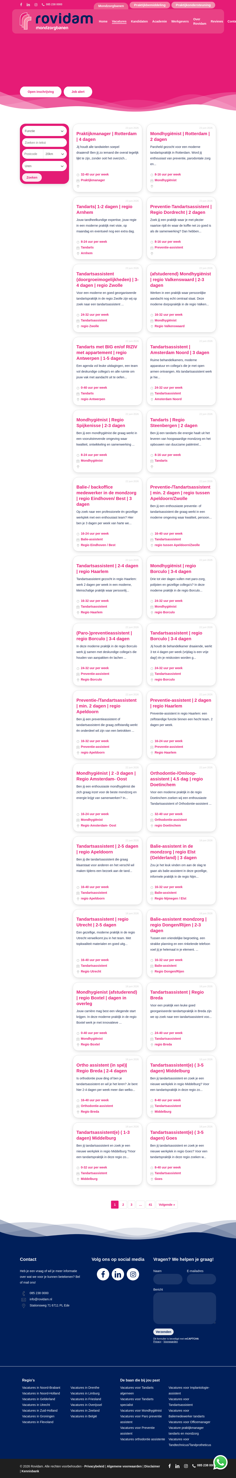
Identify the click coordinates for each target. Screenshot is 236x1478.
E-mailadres (201, 1276)
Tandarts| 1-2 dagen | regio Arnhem (104, 209)
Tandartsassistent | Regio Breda (177, 995)
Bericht (184, 1307)
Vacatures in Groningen (38, 1416)
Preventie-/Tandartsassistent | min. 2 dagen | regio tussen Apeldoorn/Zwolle (180, 493)
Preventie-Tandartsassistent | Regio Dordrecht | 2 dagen (181, 209)
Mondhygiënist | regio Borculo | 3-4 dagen (173, 568)
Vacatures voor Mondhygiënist (141, 1410)
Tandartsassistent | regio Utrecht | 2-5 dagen (102, 922)
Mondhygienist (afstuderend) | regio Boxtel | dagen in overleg (106, 998)
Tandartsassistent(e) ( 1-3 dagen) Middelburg (103, 1135)
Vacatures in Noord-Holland (41, 1393)
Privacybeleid (94, 1466)
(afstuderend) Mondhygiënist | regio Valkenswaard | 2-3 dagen (180, 279)
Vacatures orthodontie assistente (142, 1439)
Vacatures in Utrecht (36, 1405)
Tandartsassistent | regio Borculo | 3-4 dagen (176, 636)
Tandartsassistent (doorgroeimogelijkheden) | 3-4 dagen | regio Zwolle (107, 279)
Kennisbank (30, 1471)
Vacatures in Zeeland (85, 1410)
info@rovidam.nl (41, 1299)
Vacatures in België (84, 1416)
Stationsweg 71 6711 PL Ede (49, 1305)
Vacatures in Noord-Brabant (41, 1387)
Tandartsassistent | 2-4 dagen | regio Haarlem (107, 568)
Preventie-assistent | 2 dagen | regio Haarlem (180, 703)
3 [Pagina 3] (131, 1204)
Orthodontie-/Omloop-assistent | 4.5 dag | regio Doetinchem (176, 779)
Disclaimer (152, 1466)
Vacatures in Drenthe (85, 1387)
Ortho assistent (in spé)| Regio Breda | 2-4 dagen (101, 1068)
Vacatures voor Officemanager (189, 1422)
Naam (167, 1276)
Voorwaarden (170, 1341)
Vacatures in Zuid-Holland (40, 1410)
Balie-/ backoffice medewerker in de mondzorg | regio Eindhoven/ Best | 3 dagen (106, 496)
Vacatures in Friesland (86, 1399)
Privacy (157, 1341)
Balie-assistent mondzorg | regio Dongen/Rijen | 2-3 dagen (178, 925)
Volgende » (167, 1204)
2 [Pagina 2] (123, 1204)
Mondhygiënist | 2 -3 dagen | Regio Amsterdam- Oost (106, 776)
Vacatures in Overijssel (86, 1405)
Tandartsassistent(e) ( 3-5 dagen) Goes (176, 1135)
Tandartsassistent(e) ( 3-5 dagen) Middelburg (176, 1068)
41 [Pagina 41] (150, 1204)
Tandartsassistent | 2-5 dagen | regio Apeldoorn (107, 849)
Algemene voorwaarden (124, 1466)
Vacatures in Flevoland (37, 1422)
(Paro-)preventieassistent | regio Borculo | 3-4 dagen (104, 636)
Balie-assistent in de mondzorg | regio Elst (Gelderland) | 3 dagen (173, 852)
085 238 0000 (39, 1293)
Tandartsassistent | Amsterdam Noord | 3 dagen (179, 349)
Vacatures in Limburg (85, 1393)
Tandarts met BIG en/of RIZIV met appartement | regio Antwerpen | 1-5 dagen (106, 352)
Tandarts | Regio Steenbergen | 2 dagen (173, 422)
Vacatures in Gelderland (38, 1399)
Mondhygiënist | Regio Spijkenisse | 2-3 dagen (100, 422)
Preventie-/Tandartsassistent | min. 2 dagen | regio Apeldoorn (106, 706)
